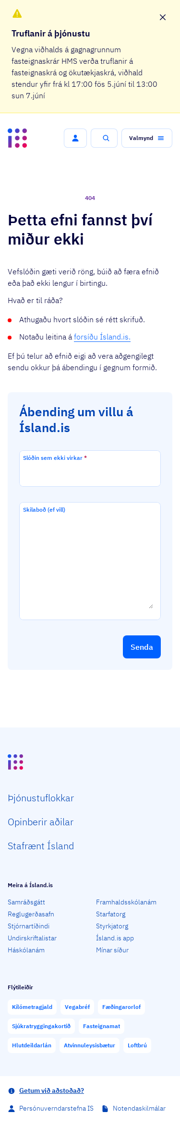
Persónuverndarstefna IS (56, 1108)
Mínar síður (112, 950)
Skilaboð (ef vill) (44, 509)
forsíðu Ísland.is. (102, 336)
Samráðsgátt (26, 902)
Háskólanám (26, 950)
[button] (75, 138)
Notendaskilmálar (139, 1108)
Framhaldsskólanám (126, 902)
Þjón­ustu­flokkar (41, 797)
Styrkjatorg (112, 926)
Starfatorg (110, 914)
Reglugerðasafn (31, 914)
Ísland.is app (115, 938)
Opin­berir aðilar (40, 821)
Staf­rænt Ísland (41, 845)
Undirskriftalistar (32, 938)
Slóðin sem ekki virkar (55, 457)
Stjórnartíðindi (28, 926)
